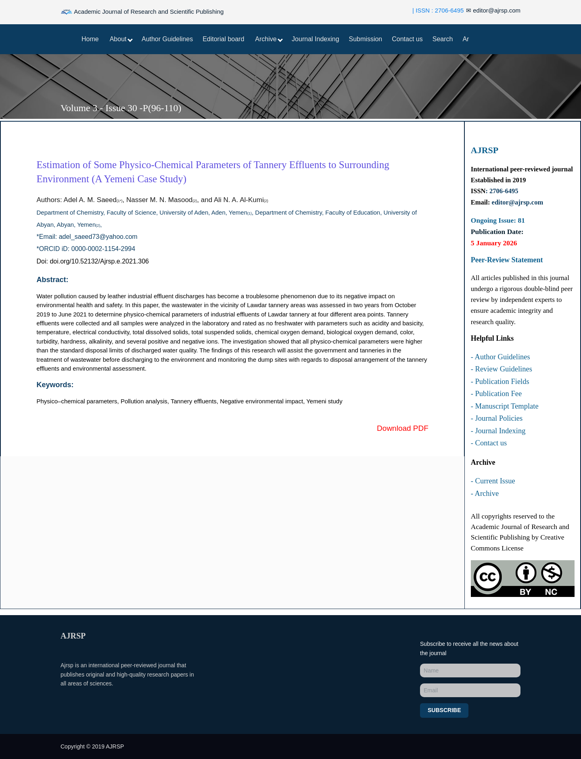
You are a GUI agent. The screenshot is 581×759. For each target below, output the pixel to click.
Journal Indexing (315, 39)
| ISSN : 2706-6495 (438, 10)
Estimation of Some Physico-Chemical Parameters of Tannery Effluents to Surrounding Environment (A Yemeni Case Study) (213, 171)
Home (90, 39)
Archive (269, 39)
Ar (465, 39)
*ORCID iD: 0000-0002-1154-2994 (86, 248)
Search (443, 39)
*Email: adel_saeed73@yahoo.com (87, 236)
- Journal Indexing (498, 431)
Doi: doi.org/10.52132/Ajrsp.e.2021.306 (93, 261)
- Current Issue (493, 481)
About (121, 39)
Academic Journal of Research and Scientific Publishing (142, 12)
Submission (365, 39)
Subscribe (444, 710)
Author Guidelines (167, 39)
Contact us (407, 39)
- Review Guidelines (501, 369)
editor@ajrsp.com (493, 10)
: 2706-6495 (501, 191)
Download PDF (402, 428)
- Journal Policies (496, 418)
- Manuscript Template (505, 406)
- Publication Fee (496, 394)
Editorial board (223, 39)
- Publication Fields (500, 381)
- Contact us (489, 443)
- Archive (485, 493)
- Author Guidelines (500, 357)
